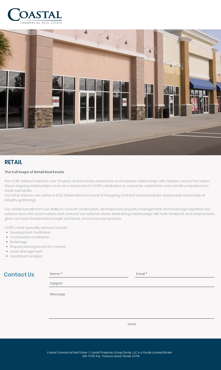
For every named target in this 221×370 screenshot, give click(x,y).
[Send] (132, 324)
